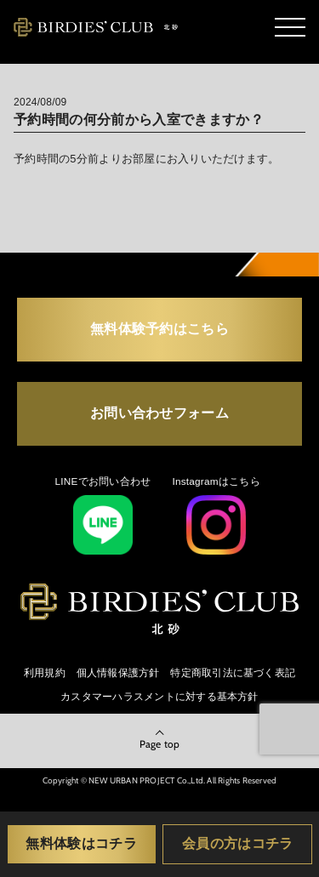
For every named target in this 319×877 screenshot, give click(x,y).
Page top (160, 743)
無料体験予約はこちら (159, 328)
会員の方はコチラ (237, 843)
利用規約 (45, 672)
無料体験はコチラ (81, 843)
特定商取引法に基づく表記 (232, 672)
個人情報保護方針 (118, 672)
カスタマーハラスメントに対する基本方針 (159, 696)
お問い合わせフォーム (159, 412)
